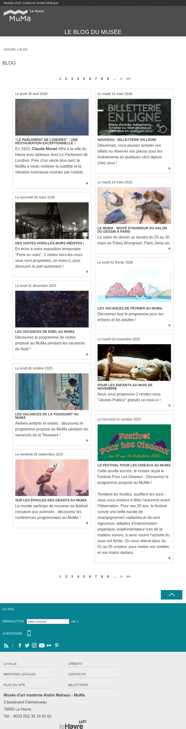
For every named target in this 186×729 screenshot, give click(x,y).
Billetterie (78, 685)
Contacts (77, 674)
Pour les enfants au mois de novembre (125, 386)
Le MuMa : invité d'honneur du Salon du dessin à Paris (132, 229)
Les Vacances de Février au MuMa (130, 308)
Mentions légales (19, 674)
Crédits (75, 664)
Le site (8, 609)
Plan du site (14, 685)
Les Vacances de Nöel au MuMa (45, 332)
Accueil (10, 49)
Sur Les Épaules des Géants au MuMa (51, 500)
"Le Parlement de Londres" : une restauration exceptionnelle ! (46, 141)
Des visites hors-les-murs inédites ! (49, 243)
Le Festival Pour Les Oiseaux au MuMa (134, 465)
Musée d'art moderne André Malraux (31, 3)
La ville (10, 664)
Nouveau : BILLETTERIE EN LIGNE (127, 140)
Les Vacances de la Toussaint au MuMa (47, 416)
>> (128, 79)
